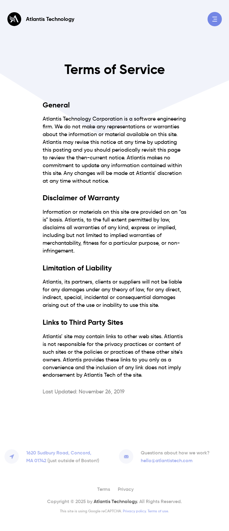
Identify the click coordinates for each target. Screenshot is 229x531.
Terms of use (158, 510)
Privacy (126, 488)
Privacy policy (134, 510)
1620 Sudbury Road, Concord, (62, 456)
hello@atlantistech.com (167, 460)
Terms (103, 488)
